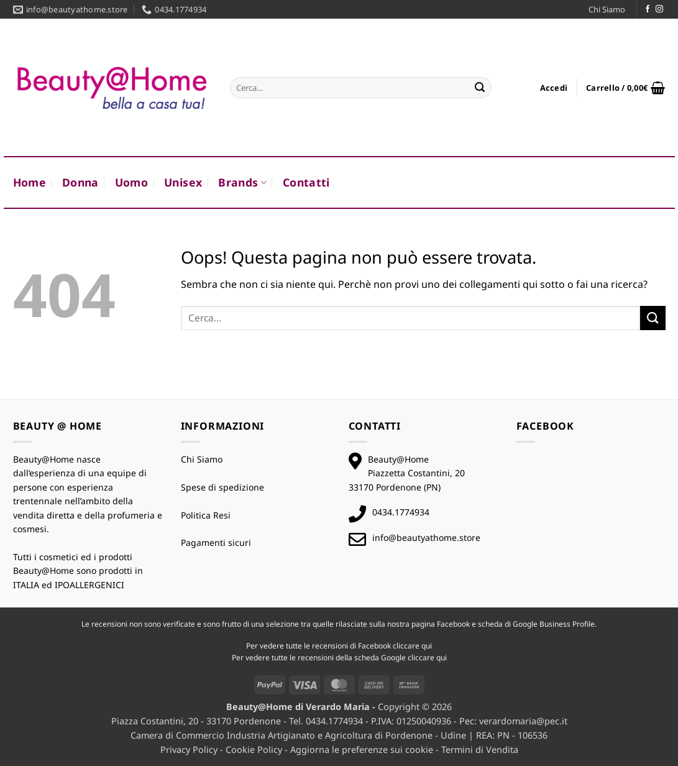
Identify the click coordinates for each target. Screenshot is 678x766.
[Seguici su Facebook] (647, 9)
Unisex (183, 182)
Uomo (131, 182)
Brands (242, 182)
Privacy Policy (189, 749)
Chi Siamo (607, 9)
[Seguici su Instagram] (659, 9)
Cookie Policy (254, 749)
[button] (554, 87)
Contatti (306, 182)
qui (426, 645)
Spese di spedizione (222, 487)
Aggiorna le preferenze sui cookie (361, 749)
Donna (80, 182)
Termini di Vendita (479, 749)
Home (29, 182)
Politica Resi (206, 515)
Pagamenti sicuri (216, 542)
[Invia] (479, 87)
